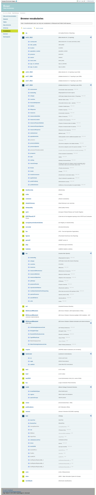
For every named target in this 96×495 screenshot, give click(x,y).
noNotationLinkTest (35, 440)
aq (26, 33)
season (32, 57)
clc (31, 358)
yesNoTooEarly (34, 181)
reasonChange (34, 163)
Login (79, 1)
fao (27, 231)
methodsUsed (33, 133)
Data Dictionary (15, 13)
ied (27, 306)
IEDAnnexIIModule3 (32, 315)
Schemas (5, 28)
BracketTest (33, 423)
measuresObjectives (35, 277)
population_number (35, 51)
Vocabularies (7, 31)
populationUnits (34, 136)
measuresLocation (35, 119)
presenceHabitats (34, 143)
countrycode (33, 41)
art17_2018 (29, 85)
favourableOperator (35, 102)
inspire (28, 349)
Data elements (7, 25)
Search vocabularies (27, 28)
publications (29, 407)
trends (31, 171)
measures (32, 112)
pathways (32, 280)
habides (28, 249)
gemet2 (28, 240)
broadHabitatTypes (35, 391)
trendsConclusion (34, 174)
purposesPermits (34, 284)
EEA (10, 1)
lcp (27, 382)
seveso (28, 411)
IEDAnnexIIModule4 (32, 321)
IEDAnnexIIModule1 (32, 310)
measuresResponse (35, 129)
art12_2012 (29, 37)
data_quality (33, 44)
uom (27, 472)
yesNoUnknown (34, 184)
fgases (28, 236)
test (27, 416)
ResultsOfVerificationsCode (37, 334)
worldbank (29, 481)
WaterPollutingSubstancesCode (38, 344)
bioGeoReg (33, 92)
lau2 (27, 374)
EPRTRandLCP (30, 216)
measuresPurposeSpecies (36, 126)
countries (32, 99)
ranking (32, 160)
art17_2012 (29, 81)
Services (5, 34)
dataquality (29, 207)
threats (32, 167)
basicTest (32, 420)
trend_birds (33, 60)
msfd (27, 387)
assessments (33, 89)
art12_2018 (29, 72)
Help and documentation (9, 16)
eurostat (28, 227)
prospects (32, 153)
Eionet (9, 13)
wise (27, 476)
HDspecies (33, 109)
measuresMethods (35, 274)
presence (32, 54)
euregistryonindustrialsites (34, 222)
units (31, 301)
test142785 (33, 446)
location (32, 48)
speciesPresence (34, 294)
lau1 (27, 369)
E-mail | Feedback (8, 490)
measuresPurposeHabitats (37, 123)
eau (31, 429)
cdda (27, 194)
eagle (31, 361)
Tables (5, 22)
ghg (27, 244)
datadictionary (30, 203)
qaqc (31, 156)
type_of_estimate (34, 63)
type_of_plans (33, 67)
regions (32, 394)
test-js (31, 443)
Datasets (5, 19)
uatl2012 (32, 364)
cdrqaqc (32, 96)
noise (27, 402)
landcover (29, 354)
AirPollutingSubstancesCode (37, 327)
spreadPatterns (34, 297)
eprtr (27, 212)
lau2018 (28, 378)
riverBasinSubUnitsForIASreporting (39, 291)
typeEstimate (33, 178)
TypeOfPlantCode (34, 337)
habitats (32, 106)
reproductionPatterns (35, 287)
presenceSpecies (34, 146)
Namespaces (6, 37)
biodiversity (29, 190)
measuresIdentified (35, 116)
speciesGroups (34, 397)
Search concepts (39, 28)
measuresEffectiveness (36, 270)
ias (26, 253)
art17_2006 (29, 76)
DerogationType (34, 330)
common (28, 198)
